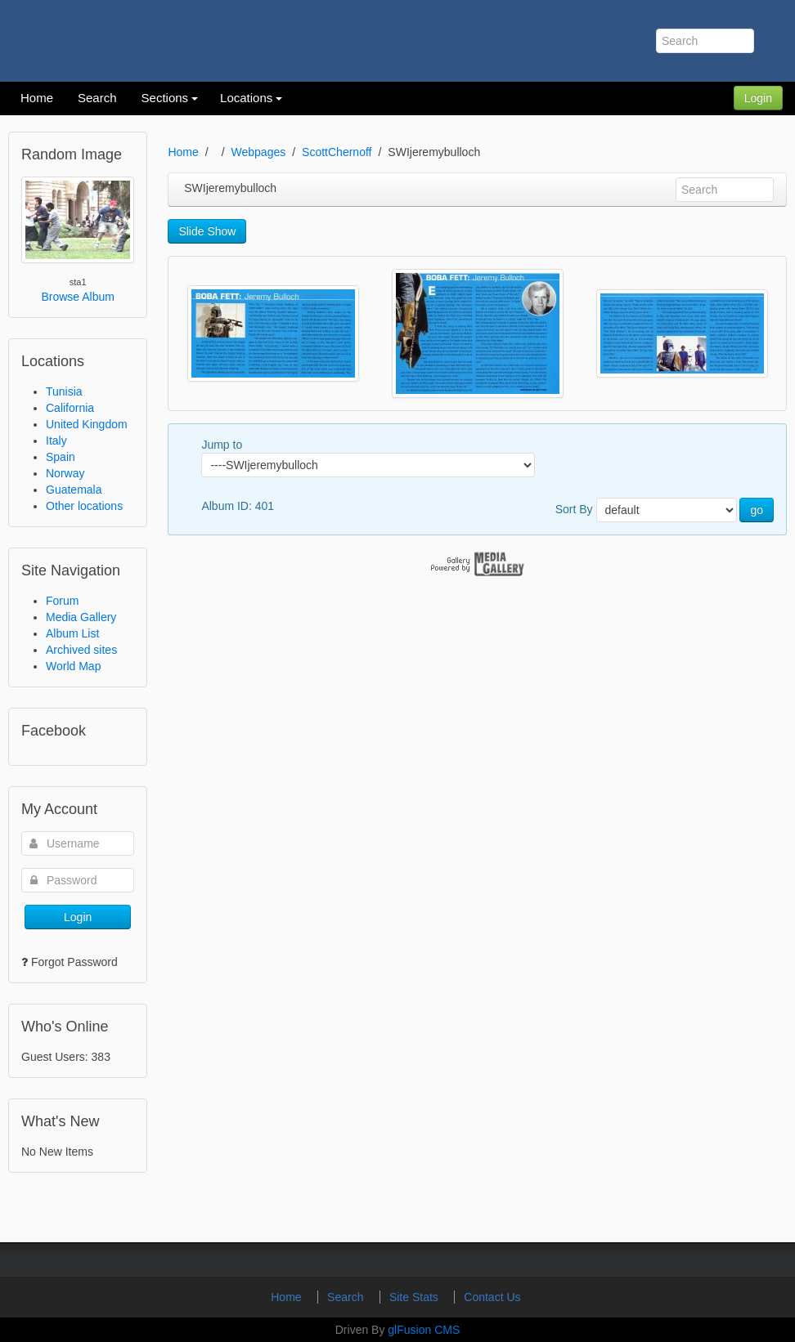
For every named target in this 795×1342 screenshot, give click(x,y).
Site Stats (415, 1297)
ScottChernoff (336, 152)
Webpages (258, 152)
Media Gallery (81, 617)
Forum (62, 600)
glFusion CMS (424, 1329)
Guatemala (73, 489)
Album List (72, 633)
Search (346, 1297)
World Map (73, 666)
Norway (65, 473)
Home (183, 152)
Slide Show (207, 231)
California (70, 407)
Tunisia (64, 391)
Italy (56, 440)
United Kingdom (87, 424)
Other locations (84, 505)
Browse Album (77, 296)
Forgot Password (74, 961)
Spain (60, 456)
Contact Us (492, 1297)
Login (758, 98)
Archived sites (81, 649)
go (756, 510)
